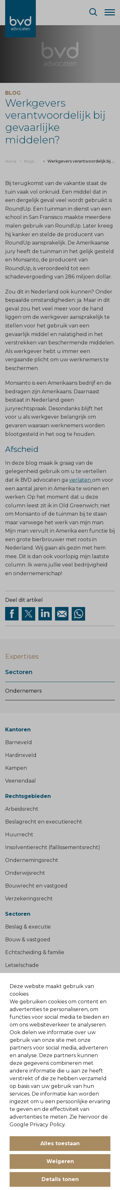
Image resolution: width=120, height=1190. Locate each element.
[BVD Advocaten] (20, 18)
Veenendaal (20, 781)
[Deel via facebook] (12, 614)
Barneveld (18, 742)
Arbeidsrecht (21, 809)
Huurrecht (19, 835)
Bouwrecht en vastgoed (36, 886)
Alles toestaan (60, 1143)
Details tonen (60, 1179)
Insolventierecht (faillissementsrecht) (52, 847)
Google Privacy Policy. (38, 1125)
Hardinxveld (20, 755)
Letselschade (22, 965)
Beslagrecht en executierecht (43, 822)
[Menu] (110, 12)
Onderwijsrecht (25, 873)
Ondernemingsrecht (31, 860)
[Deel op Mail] (61, 614)
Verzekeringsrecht (29, 899)
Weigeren (60, 1161)
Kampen (16, 768)
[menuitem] (10, 161)
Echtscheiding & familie (34, 952)
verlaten (80, 480)
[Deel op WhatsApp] (78, 614)
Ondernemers (23, 691)
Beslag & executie (28, 927)
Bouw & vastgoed (27, 940)
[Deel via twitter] (28, 614)
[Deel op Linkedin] (45, 614)
